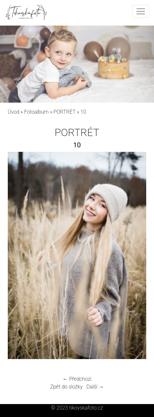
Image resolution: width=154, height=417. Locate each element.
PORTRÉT (64, 112)
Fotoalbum (36, 112)
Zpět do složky (66, 387)
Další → (95, 387)
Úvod (13, 112)
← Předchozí (77, 379)
